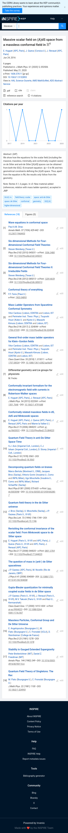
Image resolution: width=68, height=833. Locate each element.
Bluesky (34, 798)
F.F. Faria (12, 294)
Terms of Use (34, 731)
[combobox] (38, 26)
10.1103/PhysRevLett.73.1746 (22, 521)
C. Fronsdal (34, 632)
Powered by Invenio (34, 823)
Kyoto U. (31, 320)
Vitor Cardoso (14, 313)
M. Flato (12, 679)
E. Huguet (7, 51)
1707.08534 (13, 363)
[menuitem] (52, 18)
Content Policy (34, 721)
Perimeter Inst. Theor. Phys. (25, 316)
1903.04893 (21, 297)
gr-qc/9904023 (15, 609)
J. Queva (30, 51)
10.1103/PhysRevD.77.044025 (28, 554)
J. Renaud (51, 51)
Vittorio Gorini (28, 475)
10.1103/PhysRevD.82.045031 (28, 256)
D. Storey (42, 449)
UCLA (44, 632)
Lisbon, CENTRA (30, 313)
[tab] (12, 214)
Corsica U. (40, 51)
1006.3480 (50, 252)
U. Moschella (30, 511)
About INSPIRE (34, 716)
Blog (34, 793)
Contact (34, 808)
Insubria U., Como (45, 475)
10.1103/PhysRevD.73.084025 (40, 430)
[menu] (51, 18)
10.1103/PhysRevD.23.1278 (21, 642)
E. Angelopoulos (16, 628)
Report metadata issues (34, 759)
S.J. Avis (12, 446)
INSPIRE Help (34, 754)
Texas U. (30, 249)
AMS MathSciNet (40, 80)
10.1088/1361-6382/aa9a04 (39, 363)
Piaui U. (21, 294)
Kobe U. (18, 320)
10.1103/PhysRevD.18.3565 (21, 459)
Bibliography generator (34, 776)
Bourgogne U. (31, 628)
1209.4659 (50, 279)
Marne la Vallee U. (40, 423)
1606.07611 (16, 74)
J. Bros (11, 511)
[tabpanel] (34, 458)
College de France (30, 635)
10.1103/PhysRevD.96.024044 (40, 330)
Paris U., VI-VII (23, 514)
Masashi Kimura (32, 352)
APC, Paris (19, 51)
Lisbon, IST (48, 313)
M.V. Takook (21, 599)
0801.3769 (50, 551)
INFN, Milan (18, 478)
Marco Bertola (15, 471)
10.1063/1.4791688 (34, 404)
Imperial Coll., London (28, 446)
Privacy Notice (34, 726)
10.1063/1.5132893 (17, 77)
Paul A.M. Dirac (15, 227)
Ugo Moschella (32, 478)
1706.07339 (13, 330)
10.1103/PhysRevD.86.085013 (28, 282)
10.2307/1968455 (16, 233)
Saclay (17, 475)
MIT (30, 653)
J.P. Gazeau (13, 570)
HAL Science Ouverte (21, 80)
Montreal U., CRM (31, 471)
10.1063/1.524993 (17, 690)
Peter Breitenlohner (17, 653)
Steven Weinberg (16, 249)
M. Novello (38, 570)
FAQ (34, 748)
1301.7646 (13, 404)
